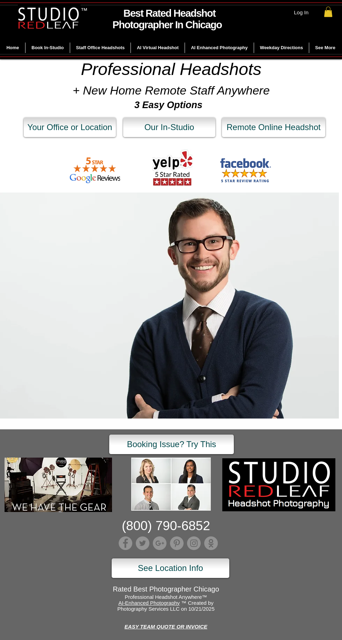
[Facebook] (125, 543)
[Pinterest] (177, 543)
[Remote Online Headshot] (273, 127)
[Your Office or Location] (70, 127)
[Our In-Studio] (169, 127)
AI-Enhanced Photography (149, 603)
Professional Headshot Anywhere (163, 597)
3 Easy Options (168, 105)
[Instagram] (194, 543)
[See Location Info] (170, 568)
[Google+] (159, 543)
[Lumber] (211, 543)
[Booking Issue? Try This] (171, 444)
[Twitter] (142, 543)
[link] (328, 12)
